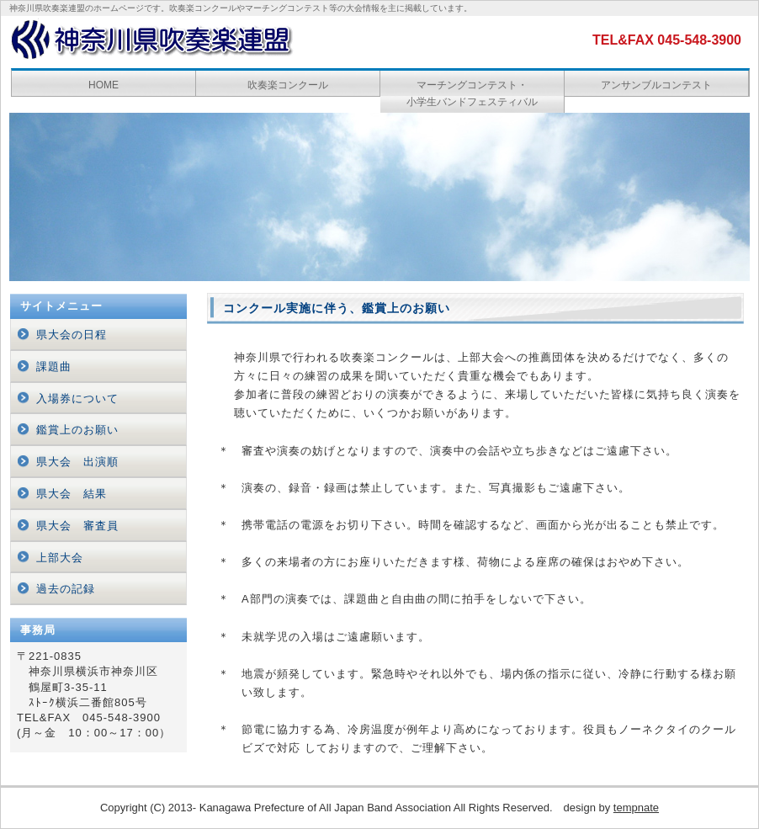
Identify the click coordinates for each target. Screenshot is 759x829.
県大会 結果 (71, 493)
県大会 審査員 (77, 525)
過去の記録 (65, 588)
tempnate (636, 807)
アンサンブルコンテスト (656, 85)
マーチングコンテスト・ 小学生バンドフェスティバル (472, 93)
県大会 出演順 (77, 461)
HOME (103, 85)
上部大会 (59, 557)
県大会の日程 (71, 334)
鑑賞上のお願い (77, 429)
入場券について (77, 398)
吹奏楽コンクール (287, 85)
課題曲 (54, 366)
